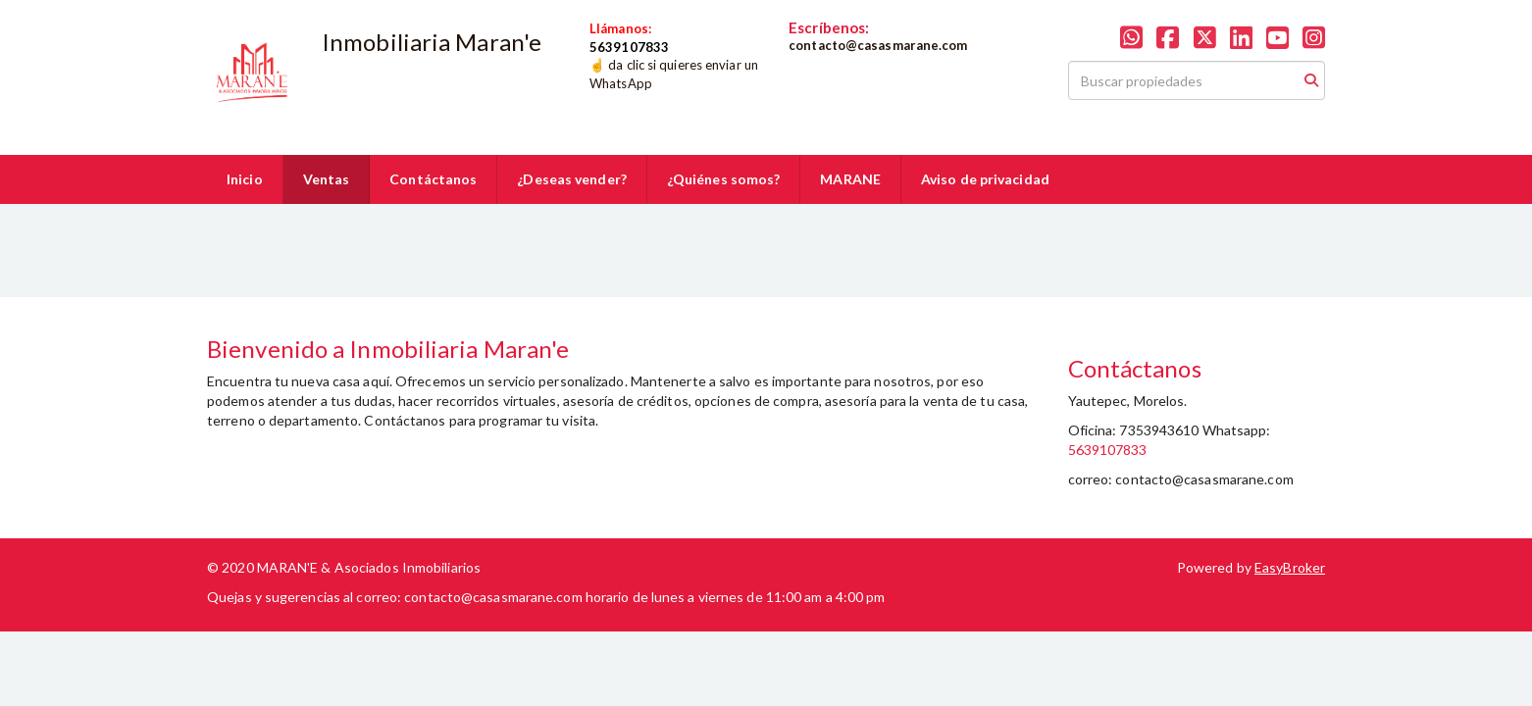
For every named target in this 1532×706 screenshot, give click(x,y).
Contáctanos (433, 179)
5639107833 (1108, 449)
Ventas (326, 179)
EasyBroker (1289, 567)
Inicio (245, 179)
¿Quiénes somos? (724, 179)
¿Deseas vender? (572, 179)
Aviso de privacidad (985, 179)
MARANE (850, 179)
